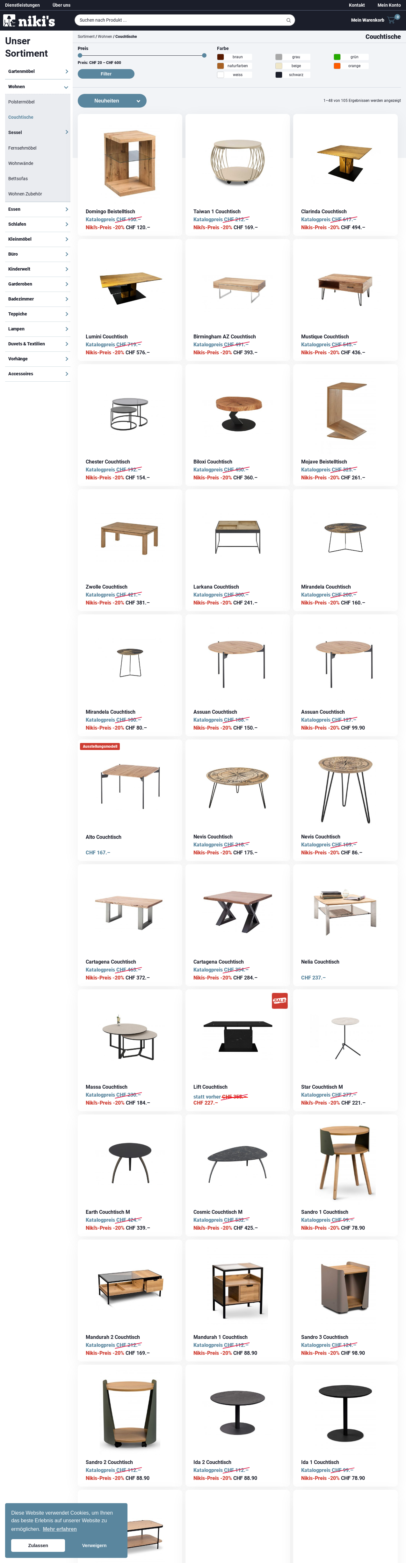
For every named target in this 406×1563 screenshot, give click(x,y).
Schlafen (17, 224)
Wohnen (16, 86)
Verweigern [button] (94, 1545)
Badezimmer (21, 298)
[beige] (278, 66)
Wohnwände (20, 163)
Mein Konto (389, 5)
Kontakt (357, 5)
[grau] (278, 57)
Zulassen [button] (38, 1545)
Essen (14, 209)
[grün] (337, 57)
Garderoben (20, 283)
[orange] (337, 66)
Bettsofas (18, 178)
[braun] (220, 57)
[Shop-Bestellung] (112, 101)
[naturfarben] (220, 66)
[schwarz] (278, 75)
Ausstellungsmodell (100, 746)
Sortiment (86, 36)
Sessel (15, 132)
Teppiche (17, 313)
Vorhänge (18, 358)
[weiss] (220, 75)
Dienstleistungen (22, 5)
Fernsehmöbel (22, 148)
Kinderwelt (19, 269)
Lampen (16, 328)
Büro (13, 254)
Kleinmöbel (20, 239)
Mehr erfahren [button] (60, 1529)
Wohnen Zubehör (25, 193)
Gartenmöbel (21, 71)
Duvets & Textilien (26, 343)
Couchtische (20, 117)
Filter (106, 73)
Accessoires (20, 373)
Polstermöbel (21, 101)
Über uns (61, 5)
